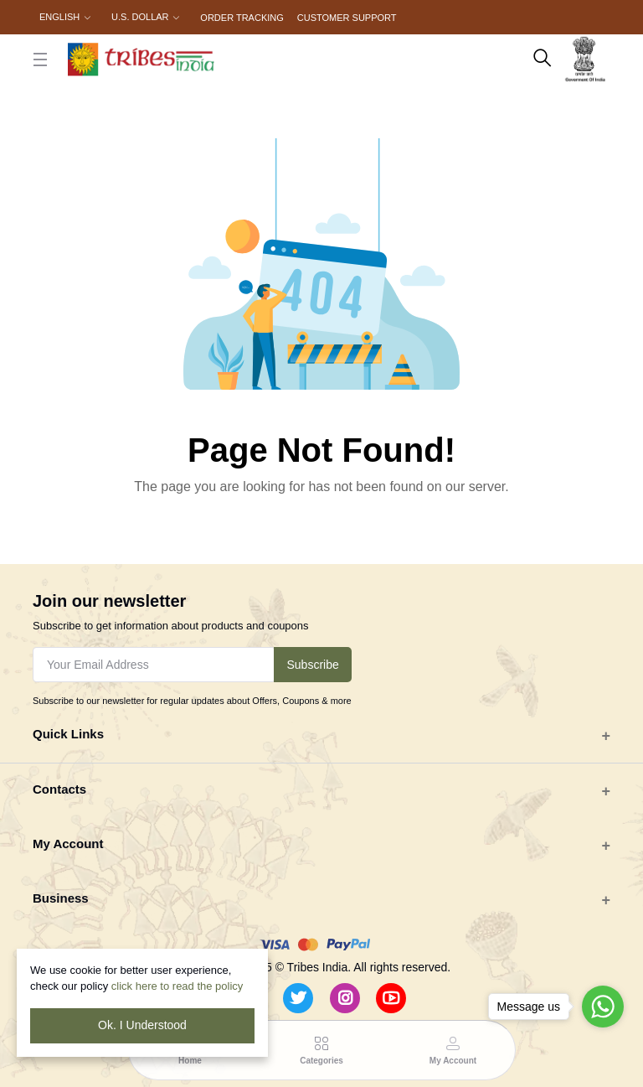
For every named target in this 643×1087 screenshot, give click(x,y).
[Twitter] (298, 998)
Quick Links (68, 734)
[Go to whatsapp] (603, 1006)
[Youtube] (391, 998)
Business (61, 898)
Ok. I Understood (142, 1025)
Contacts (59, 789)
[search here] (542, 59)
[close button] (40, 59)
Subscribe (312, 664)
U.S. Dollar (139, 17)
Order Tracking (241, 18)
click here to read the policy (177, 986)
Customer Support (347, 18)
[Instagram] (345, 998)
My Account (68, 843)
